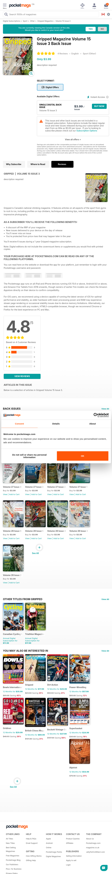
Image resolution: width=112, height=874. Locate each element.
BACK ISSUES (12, 408)
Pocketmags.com (93, 843)
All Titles (9, 839)
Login (68, 865)
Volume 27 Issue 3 (34, 487)
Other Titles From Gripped (22, 599)
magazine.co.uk (92, 847)
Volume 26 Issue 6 (12, 531)
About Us (90, 839)
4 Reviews (63, 53)
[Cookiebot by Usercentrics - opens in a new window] (96, 415)
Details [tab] (56, 423)
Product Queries (73, 839)
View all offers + (73, 139)
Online (48, 847)
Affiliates (69, 843)
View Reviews (22, 376)
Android (49, 843)
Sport (25, 21)
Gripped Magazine (45, 21)
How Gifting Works (34, 856)
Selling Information (74, 856)
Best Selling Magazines (11, 849)
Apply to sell (71, 860)
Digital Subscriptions (11, 21)
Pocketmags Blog (13, 860)
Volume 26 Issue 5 (34, 531)
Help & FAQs (31, 839)
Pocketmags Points (54, 852)
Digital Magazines (53, 856)
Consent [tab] (19, 423)
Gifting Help (31, 860)
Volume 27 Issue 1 (78, 487)
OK (82, 456)
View (5, 494)
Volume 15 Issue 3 (63, 21)
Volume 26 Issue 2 (12, 575)
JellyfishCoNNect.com (95, 852)
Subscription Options (86, 130)
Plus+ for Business (13, 869)
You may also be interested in (25, 650)
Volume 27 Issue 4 (12, 487)
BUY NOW (99, 106)
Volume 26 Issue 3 (78, 531)
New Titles (10, 843)
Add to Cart (14, 494)
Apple (48, 839)
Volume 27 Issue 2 (56, 487)
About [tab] (92, 423)
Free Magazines (12, 856)
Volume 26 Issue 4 (56, 531)
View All (105, 409)
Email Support (32, 843)
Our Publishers (12, 864)
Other (32, 21)
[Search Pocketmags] (6, 15)
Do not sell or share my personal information (29, 455)
